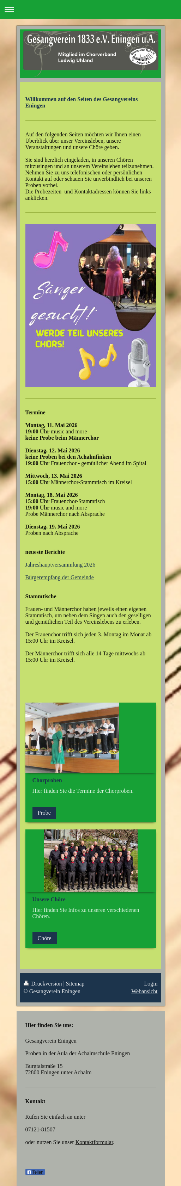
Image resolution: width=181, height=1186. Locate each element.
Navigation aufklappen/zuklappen (90, 9)
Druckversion (44, 984)
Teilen (35, 1172)
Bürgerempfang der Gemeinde (59, 577)
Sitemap (75, 984)
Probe (44, 813)
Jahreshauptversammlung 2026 (60, 565)
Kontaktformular (94, 1142)
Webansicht (144, 991)
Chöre (45, 938)
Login (150, 984)
